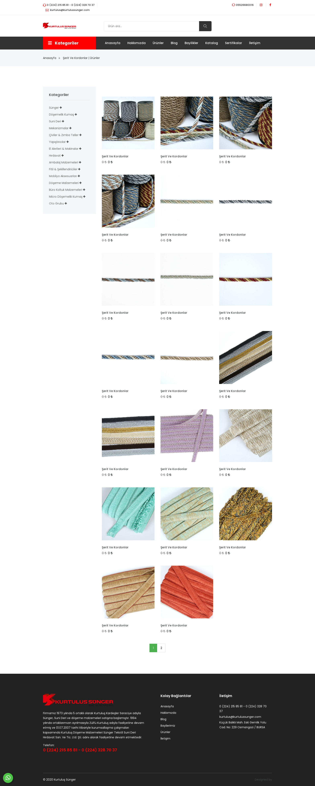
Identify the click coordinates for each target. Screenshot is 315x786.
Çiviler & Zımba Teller (64, 135)
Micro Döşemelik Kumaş (65, 197)
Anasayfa (112, 43)
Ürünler (158, 43)
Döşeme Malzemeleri (64, 183)
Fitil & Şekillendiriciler (63, 169)
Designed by (263, 780)
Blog (174, 43)
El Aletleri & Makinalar (63, 149)
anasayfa (51, 58)
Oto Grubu (56, 203)
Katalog (211, 43)
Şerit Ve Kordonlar (115, 156)
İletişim (254, 43)
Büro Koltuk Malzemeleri (65, 190)
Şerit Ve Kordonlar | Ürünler (81, 58)
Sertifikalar (233, 43)
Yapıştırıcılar (57, 142)
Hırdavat (55, 156)
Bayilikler (191, 43)
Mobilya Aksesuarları (63, 176)
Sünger (54, 108)
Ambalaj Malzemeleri (63, 162)
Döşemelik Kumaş (61, 114)
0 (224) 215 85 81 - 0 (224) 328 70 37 (80, 750)
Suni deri (55, 121)
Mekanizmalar (59, 128)
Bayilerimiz (168, 726)
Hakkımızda (136, 43)
